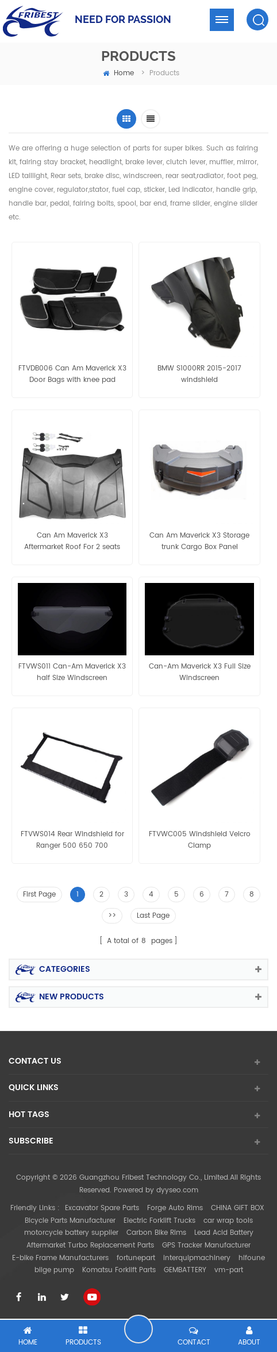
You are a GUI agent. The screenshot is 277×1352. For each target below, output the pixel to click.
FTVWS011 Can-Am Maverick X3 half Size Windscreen (72, 672)
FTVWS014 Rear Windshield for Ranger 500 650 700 (72, 840)
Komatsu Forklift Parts (119, 1270)
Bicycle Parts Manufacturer (70, 1220)
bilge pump (54, 1270)
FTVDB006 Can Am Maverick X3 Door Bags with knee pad (72, 374)
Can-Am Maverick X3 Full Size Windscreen (200, 672)
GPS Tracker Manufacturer (206, 1245)
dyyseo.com (177, 1190)
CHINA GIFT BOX (237, 1208)
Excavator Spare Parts (102, 1208)
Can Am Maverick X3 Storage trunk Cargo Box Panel (199, 541)
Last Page (153, 915)
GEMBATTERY (185, 1270)
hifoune (251, 1258)
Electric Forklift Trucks (159, 1220)
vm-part (228, 1270)
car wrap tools (228, 1220)
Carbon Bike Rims (156, 1232)
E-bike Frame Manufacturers (60, 1258)
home (118, 73)
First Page (39, 894)
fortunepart (136, 1258)
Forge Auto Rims (175, 1208)
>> (112, 915)
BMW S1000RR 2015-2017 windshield (199, 374)
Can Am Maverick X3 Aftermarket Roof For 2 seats (72, 541)
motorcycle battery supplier (71, 1232)
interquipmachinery (196, 1258)
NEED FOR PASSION (123, 19)
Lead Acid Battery (223, 1232)
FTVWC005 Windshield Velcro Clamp (200, 840)
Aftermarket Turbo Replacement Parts (90, 1245)
